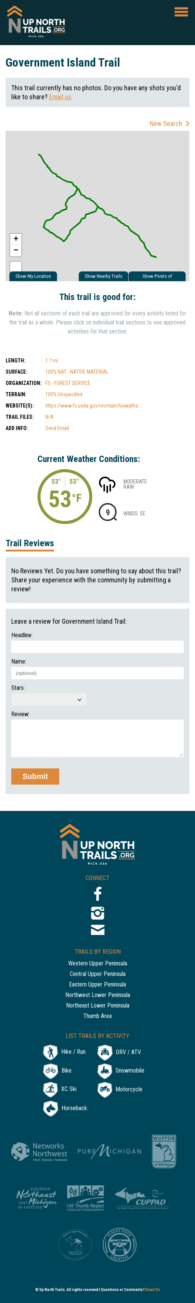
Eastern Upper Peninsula (97, 985)
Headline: (22, 635)
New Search (166, 123)
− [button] (16, 250)
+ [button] (16, 239)
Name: (18, 662)
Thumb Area (97, 1016)
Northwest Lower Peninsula (97, 995)
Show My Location (33, 276)
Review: (20, 714)
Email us (60, 97)
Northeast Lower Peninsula (97, 1006)
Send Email (57, 428)
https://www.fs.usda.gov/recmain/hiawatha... (93, 406)
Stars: (18, 688)
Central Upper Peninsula (98, 974)
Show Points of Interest (157, 277)
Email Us (153, 1290)
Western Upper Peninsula (97, 964)
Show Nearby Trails (103, 276)
